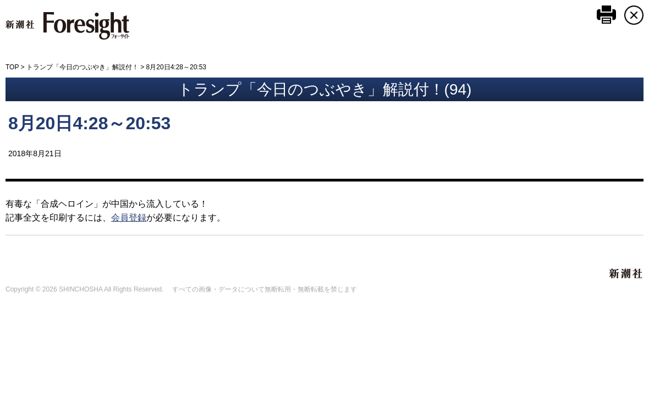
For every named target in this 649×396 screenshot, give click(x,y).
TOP (12, 67)
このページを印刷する (606, 15)
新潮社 (626, 273)
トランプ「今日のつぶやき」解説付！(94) (325, 89)
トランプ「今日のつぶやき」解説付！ (82, 67)
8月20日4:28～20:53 (89, 123)
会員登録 (128, 217)
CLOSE (634, 15)
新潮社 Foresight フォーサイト (67, 26)
